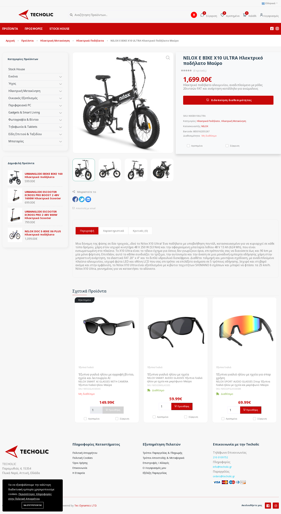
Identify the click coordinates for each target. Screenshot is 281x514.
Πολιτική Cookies (82, 458)
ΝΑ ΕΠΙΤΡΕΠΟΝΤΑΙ (33, 505)
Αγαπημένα (197, 145)
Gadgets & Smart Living (24, 112)
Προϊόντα (27, 40)
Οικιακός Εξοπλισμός (23, 98)
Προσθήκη (113, 409)
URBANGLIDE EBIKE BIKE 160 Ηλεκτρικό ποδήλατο (44, 175)
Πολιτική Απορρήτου (84, 452)
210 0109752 (220, 457)
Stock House (16, 69)
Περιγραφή (87, 230)
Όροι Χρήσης (80, 463)
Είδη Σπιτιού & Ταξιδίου (25, 134)
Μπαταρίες (16, 141)
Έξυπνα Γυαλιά (86, 367)
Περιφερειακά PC (19, 105)
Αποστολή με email (84, 208)
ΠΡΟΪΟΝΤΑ (10, 28)
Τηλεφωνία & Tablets (22, 126)
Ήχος (12, 83)
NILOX (204, 126)
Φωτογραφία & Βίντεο (23, 119)
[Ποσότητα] (96, 410)
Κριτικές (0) (140, 230)
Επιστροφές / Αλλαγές (156, 463)
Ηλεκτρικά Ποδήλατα (90, 40)
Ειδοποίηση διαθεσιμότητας (228, 100)
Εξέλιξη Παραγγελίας (155, 473)
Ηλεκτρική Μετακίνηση (55, 40)
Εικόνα (13, 76)
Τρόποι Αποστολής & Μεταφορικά (163, 458)
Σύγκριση (234, 145)
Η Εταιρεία (78, 473)
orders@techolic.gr (224, 476)
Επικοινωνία (79, 468)
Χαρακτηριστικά (113, 230)
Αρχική (10, 40)
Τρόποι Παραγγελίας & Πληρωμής (162, 452)
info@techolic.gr (222, 466)
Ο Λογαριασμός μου (154, 468)
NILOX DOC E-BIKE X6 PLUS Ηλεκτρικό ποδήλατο (43, 232)
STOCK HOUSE (59, 28)
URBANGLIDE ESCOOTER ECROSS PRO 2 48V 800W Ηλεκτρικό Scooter (41, 215)
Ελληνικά (270, 3)
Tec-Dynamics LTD (85, 509)
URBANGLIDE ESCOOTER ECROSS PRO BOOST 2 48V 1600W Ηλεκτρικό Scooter (43, 195)
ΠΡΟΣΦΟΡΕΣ (34, 28)
